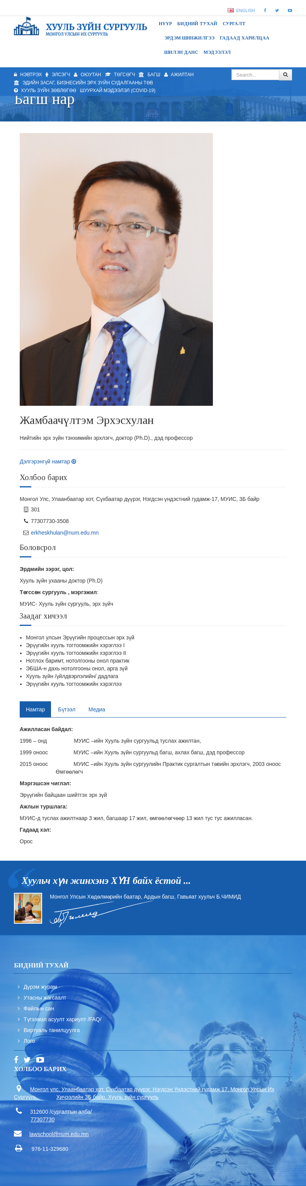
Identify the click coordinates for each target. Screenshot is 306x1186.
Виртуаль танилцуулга (52, 1030)
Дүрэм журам (40, 987)
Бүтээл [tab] (66, 709)
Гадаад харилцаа (244, 38)
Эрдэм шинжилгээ (189, 38)
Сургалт (234, 23)
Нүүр (165, 23)
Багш (149, 74)
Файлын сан (39, 1008)
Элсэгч (58, 74)
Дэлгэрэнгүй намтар (48, 461)
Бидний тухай (197, 23)
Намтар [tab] (35, 709)
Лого (29, 1041)
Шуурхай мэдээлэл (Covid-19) (118, 90)
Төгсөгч (120, 74)
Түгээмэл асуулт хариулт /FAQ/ (63, 1019)
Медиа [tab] (96, 709)
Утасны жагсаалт (45, 998)
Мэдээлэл (217, 52)
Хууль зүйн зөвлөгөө (45, 90)
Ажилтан (179, 74)
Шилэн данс (181, 52)
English (241, 10)
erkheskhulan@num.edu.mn (65, 533)
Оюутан (87, 74)
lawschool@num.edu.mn (59, 1134)
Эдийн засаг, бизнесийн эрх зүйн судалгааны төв (83, 82)
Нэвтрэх (28, 74)
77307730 (42, 1119)
